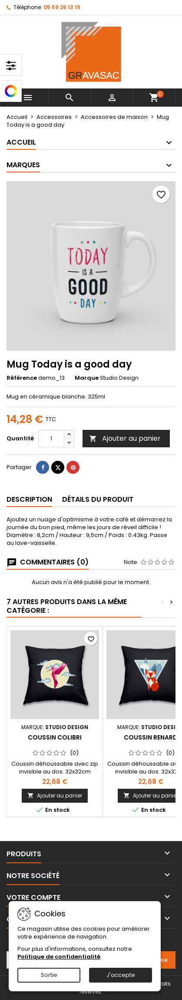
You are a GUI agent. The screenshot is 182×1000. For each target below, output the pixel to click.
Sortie (49, 975)
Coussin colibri (55, 737)
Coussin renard (151, 737)
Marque (87, 378)
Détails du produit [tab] (97, 499)
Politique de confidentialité (58, 957)
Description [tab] (29, 499)
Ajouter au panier (125, 438)
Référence (22, 378)
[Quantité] (51, 438)
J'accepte (120, 975)
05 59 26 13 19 (61, 7)
